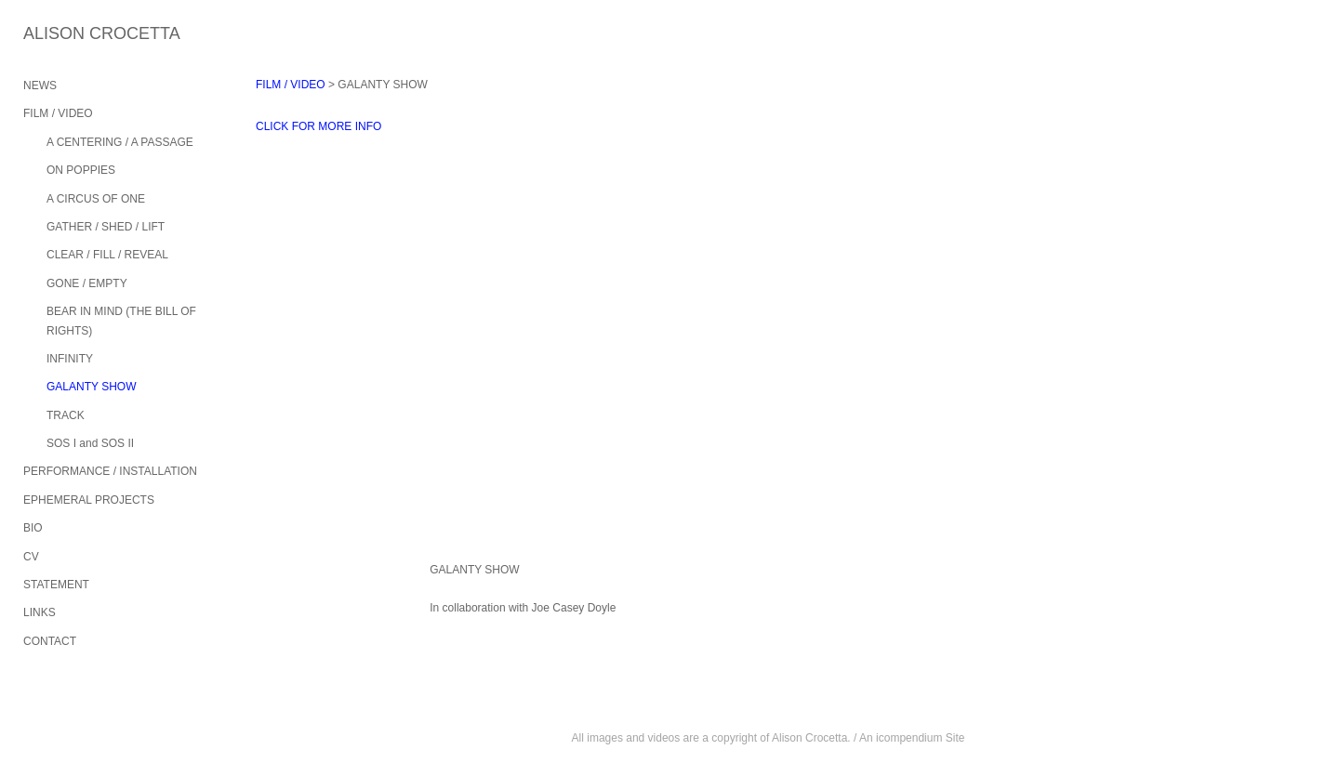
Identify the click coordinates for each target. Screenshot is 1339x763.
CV (31, 556)
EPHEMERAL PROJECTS (88, 499)
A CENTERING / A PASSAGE (119, 142)
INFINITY (69, 358)
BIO (33, 527)
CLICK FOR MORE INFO (318, 126)
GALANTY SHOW (91, 386)
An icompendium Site (911, 737)
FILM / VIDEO (58, 113)
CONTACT (49, 641)
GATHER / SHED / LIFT (105, 226)
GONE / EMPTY (86, 283)
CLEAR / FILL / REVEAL (107, 254)
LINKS (39, 612)
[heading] (69, 34)
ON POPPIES (80, 170)
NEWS (40, 85)
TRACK (65, 415)
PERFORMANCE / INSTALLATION (110, 471)
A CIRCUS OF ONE (95, 198)
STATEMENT (56, 584)
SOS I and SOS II (90, 443)
